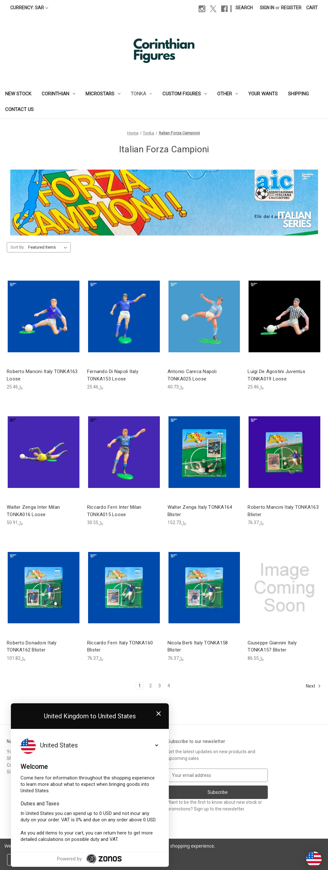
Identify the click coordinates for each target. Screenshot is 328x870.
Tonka (141, 94)
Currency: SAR (29, 7)
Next (313, 686)
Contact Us (19, 109)
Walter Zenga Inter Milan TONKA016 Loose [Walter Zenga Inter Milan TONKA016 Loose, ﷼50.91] (33, 510)
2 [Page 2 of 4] (150, 685)
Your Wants (263, 94)
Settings (22, 859)
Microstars (103, 94)
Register (291, 7)
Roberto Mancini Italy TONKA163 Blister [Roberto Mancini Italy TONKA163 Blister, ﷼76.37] (283, 510)
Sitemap (15, 771)
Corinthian (58, 94)
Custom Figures (184, 94)
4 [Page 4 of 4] (169, 685)
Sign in (267, 7)
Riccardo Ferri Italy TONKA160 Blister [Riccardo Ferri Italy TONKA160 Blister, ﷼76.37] (120, 646)
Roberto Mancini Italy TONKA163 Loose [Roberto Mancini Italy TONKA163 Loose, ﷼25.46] (42, 375)
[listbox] (48, 247)
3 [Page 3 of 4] (159, 685)
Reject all (56, 859)
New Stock (18, 94)
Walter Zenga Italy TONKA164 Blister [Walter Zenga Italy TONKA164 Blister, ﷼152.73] (200, 510)
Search (244, 7)
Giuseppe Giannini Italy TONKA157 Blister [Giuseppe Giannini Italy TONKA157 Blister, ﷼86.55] (272, 646)
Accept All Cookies (101, 859)
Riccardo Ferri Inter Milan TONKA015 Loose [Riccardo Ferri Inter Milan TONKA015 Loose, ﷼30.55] (114, 510)
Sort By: (18, 247)
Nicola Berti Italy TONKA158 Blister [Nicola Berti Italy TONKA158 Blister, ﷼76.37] (198, 646)
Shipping (298, 94)
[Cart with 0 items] (312, 8)
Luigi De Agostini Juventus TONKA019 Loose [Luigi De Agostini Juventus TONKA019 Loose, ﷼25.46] (276, 375)
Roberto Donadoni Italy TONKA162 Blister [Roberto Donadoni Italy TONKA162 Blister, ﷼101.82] (32, 646)
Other (227, 94)
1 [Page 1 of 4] (139, 685)
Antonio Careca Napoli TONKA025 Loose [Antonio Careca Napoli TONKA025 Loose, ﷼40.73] (192, 375)
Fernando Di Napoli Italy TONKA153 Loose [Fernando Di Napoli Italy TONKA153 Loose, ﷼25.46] (112, 375)
